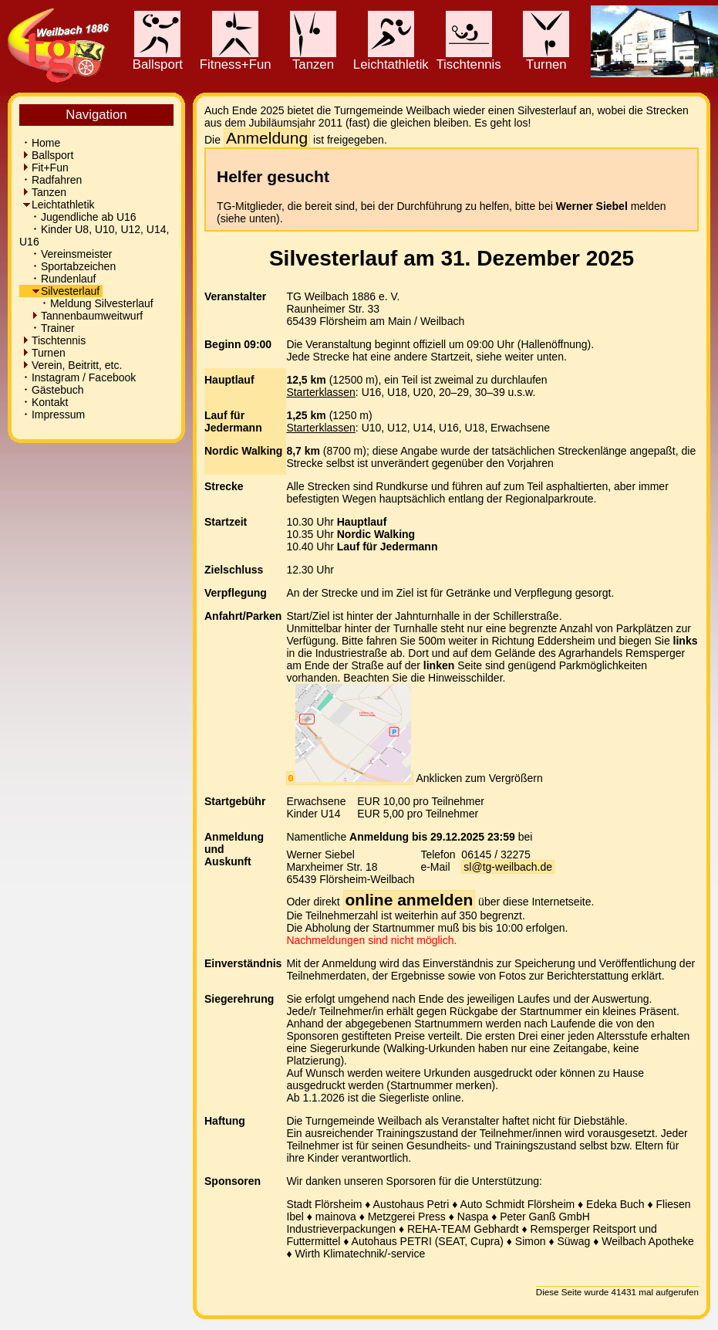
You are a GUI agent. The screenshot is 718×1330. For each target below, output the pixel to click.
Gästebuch (53, 390)
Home (41, 143)
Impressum (53, 414)
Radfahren (52, 180)
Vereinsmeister (67, 254)
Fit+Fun (45, 167)
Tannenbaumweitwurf (82, 316)
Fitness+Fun (235, 59)
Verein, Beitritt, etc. (72, 365)
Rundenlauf (59, 278)
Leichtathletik (391, 59)
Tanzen (313, 59)
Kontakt (45, 402)
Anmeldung (267, 138)
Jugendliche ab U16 (79, 217)
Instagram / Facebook (79, 377)
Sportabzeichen (69, 266)
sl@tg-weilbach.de (507, 867)
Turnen (546, 59)
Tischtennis (468, 59)
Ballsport (158, 59)
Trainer (48, 328)
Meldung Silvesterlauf (88, 303)
